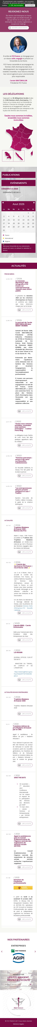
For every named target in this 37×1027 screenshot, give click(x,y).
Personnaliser (30, 5)
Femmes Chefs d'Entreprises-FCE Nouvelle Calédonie (23, 608)
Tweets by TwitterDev (8, 179)
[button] (2, 951)
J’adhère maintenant (19, 28)
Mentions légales (18, 1024)
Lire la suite (26, 310)
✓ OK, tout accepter (16, 5)
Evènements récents (11, 192)
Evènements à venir (9, 189)
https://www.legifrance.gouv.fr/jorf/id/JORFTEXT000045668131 (23, 674)
